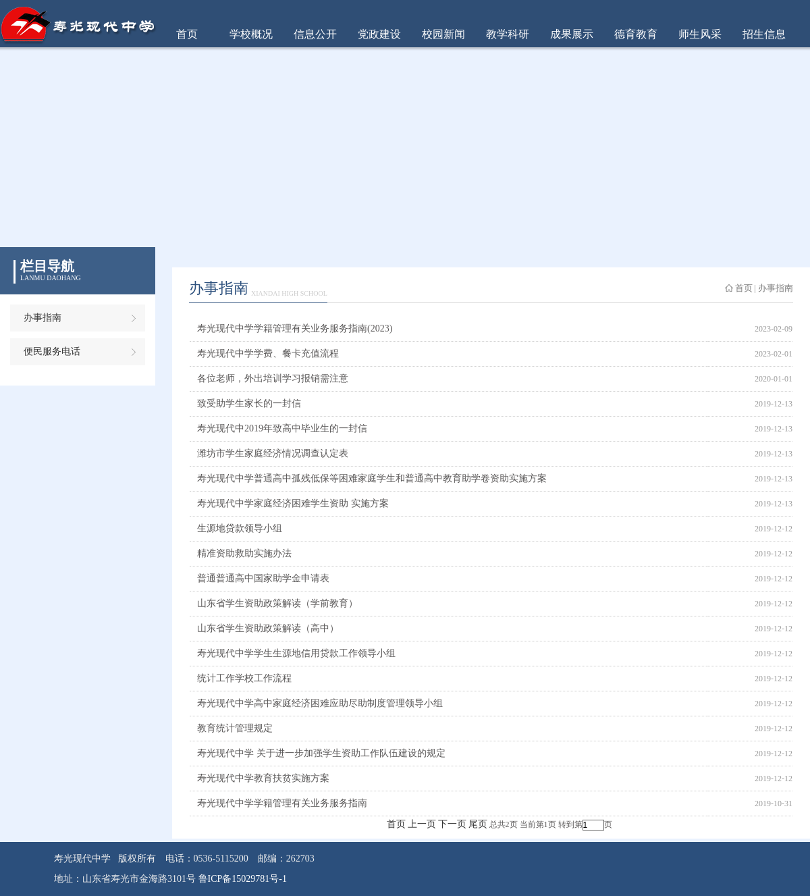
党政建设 (379, 34)
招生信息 (764, 34)
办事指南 (42, 318)
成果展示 (571, 34)
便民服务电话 (52, 351)
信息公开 (315, 34)
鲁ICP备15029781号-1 (242, 879)
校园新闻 (443, 34)
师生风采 (700, 34)
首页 (187, 34)
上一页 (422, 824)
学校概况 (251, 34)
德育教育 (635, 34)
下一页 (452, 824)
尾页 (477, 824)
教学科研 (507, 34)
